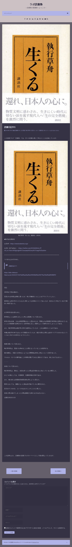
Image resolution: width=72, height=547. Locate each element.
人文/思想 (22, 130)
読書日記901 (9, 127)
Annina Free (36, 542)
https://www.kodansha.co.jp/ (19, 243)
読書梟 (16, 130)
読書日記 (41, 130)
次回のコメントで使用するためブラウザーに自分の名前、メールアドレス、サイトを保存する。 (36, 528)
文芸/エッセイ (34, 130)
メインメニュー (36, 13)
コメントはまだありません (52, 130)
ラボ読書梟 (36, 4)
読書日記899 (13, 266)
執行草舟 (28, 130)
